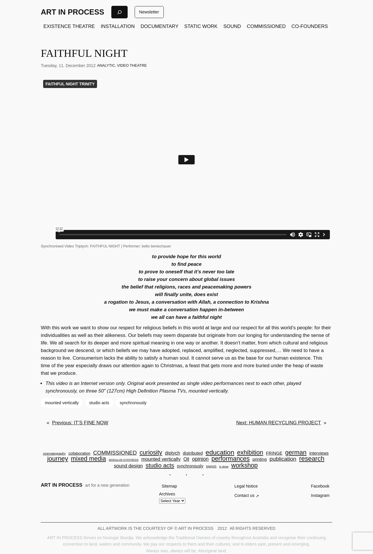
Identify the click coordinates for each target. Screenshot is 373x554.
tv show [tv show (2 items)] (223, 466)
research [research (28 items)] (311, 458)
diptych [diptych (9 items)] (172, 453)
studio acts (99, 402)
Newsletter (149, 12)
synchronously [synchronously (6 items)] (190, 466)
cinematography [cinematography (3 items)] (54, 453)
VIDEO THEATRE (132, 65)
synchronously (133, 402)
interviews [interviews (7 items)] (319, 453)
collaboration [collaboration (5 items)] (79, 453)
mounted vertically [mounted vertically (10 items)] (161, 459)
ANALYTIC (106, 65)
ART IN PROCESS (72, 12)
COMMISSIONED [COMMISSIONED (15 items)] (115, 453)
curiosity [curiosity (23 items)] (151, 452)
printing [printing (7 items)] (259, 459)
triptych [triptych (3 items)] (211, 466)
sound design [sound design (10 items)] (128, 466)
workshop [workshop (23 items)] (244, 465)
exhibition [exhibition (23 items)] (250, 452)
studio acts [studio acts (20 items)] (160, 465)
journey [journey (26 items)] (57, 458)
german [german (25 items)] (296, 452)
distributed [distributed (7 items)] (193, 453)
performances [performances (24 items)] (230, 459)
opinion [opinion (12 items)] (200, 459)
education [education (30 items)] (220, 452)
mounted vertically (62, 402)
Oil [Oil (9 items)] (186, 459)
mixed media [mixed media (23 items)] (88, 458)
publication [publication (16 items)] (283, 459)
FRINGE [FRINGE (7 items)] (274, 453)
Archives (167, 494)
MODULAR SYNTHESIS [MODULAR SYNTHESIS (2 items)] (123, 460)
